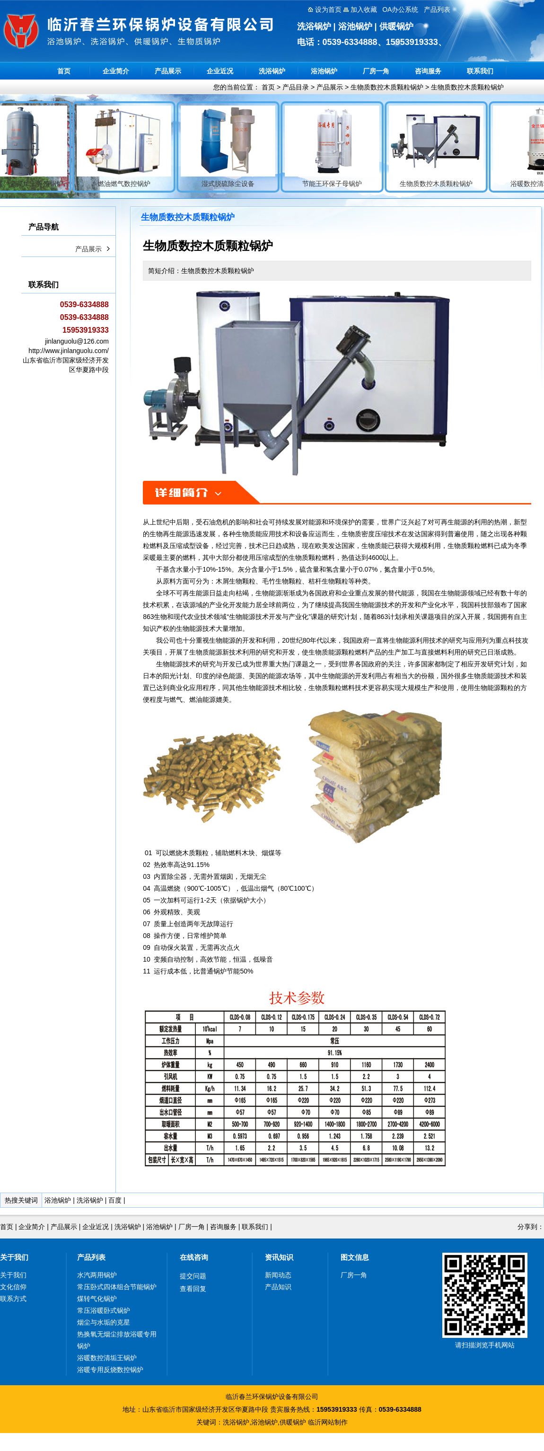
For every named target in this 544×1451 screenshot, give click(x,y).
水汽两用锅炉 (97, 1275)
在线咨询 (194, 1257)
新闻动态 (278, 1275)
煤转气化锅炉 (97, 1298)
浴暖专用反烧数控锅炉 (110, 1369)
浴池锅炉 (324, 71)
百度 (115, 1200)
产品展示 (168, 71)
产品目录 (295, 87)
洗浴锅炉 (272, 71)
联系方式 (13, 1298)
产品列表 (91, 1257)
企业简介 (116, 71)
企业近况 (220, 71)
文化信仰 (13, 1287)
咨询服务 (428, 71)
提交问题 (193, 1276)
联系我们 (480, 71)
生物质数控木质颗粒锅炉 (387, 87)
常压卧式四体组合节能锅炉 (117, 1287)
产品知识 (278, 1287)
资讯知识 (279, 1257)
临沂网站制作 (328, 1422)
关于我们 (14, 1257)
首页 (63, 71)
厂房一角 (376, 71)
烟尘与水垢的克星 (103, 1322)
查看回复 (193, 1288)
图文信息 (355, 1257)
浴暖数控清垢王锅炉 (107, 1358)
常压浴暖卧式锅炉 (103, 1310)
